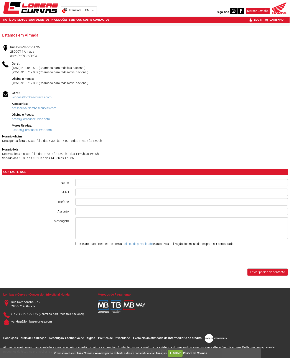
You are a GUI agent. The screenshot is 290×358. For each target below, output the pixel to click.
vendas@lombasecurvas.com (31, 97)
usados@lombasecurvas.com (32, 130)
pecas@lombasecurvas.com (31, 119)
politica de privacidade (138, 244)
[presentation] (108, 257)
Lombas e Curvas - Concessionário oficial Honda (36, 294)
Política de (195, 353)
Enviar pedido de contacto (267, 272)
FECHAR (175, 353)
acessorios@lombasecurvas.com (34, 108)
